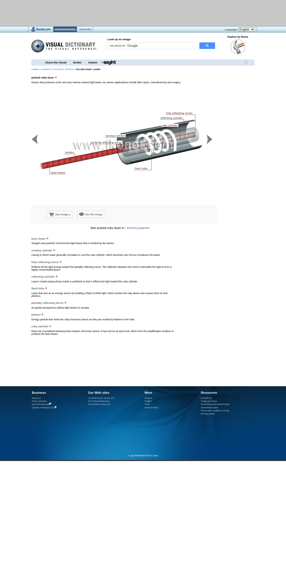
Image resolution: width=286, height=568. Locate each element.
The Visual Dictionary (98, 401)
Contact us (206, 398)
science (46, 69)
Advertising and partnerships (215, 404)
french (131, 228)
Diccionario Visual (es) (99, 404)
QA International (40, 404)
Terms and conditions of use (215, 410)
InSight (148, 401)
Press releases (39, 401)
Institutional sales (209, 407)
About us (36, 398)
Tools (147, 404)
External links (151, 407)
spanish (144, 228)
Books (77, 62)
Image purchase (209, 401)
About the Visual (55, 62)
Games (92, 62)
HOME (35, 69)
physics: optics (63, 69)
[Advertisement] (126, 13)
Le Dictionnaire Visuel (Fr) (101, 398)
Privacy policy (208, 413)
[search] (151, 46)
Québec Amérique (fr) (43, 407)
